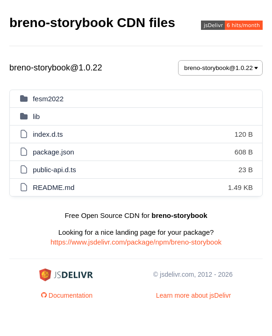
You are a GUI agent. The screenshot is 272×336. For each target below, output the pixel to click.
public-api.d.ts (54, 170)
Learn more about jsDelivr (193, 295)
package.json (53, 152)
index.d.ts (48, 134)
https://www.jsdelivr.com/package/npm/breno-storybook (136, 242)
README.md (53, 187)
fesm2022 (48, 99)
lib (36, 116)
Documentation (67, 295)
